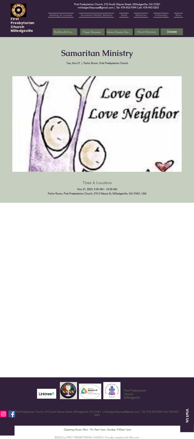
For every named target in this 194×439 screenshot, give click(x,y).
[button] (92, 32)
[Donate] (172, 31)
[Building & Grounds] (65, 31)
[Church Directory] (146, 31)
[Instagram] (3, 414)
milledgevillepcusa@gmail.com (96, 7)
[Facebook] (11, 414)
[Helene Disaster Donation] (119, 32)
